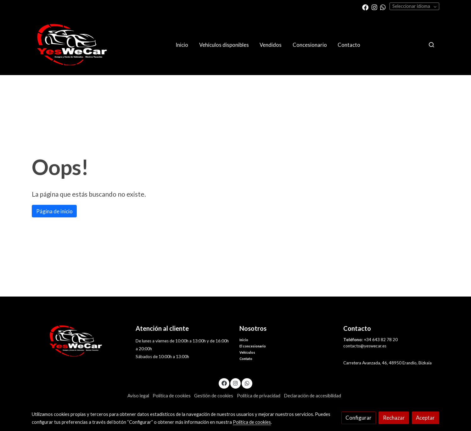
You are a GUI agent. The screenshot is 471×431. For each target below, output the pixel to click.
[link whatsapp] (383, 7)
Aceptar (425, 417)
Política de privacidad (258, 395)
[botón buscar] (431, 44)
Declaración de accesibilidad (312, 395)
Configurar (358, 417)
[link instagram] (374, 7)
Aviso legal (138, 395)
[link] (72, 45)
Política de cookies (172, 395)
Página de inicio (54, 211)
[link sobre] (80, 341)
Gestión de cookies (213, 395)
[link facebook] (365, 7)
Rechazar (394, 417)
